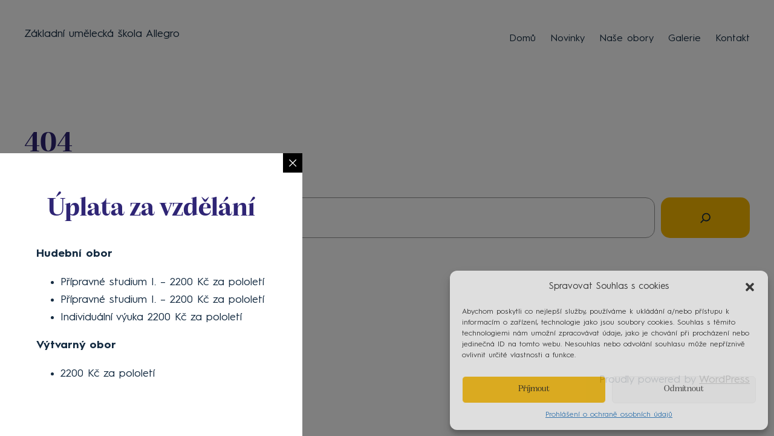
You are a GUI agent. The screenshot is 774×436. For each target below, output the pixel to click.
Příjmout (534, 389)
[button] (750, 287)
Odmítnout (684, 389)
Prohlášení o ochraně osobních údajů (608, 414)
